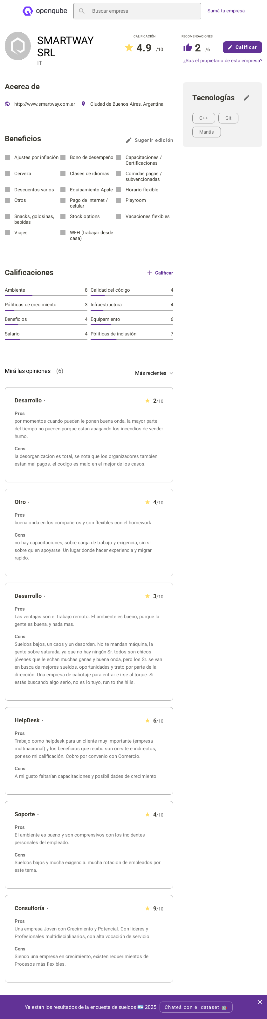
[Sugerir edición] (248, 98)
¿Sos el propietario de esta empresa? (222, 60)
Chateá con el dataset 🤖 (196, 1007)
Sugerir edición (149, 140)
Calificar (242, 47)
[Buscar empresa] (137, 11)
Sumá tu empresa (226, 11)
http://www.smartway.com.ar (40, 104)
